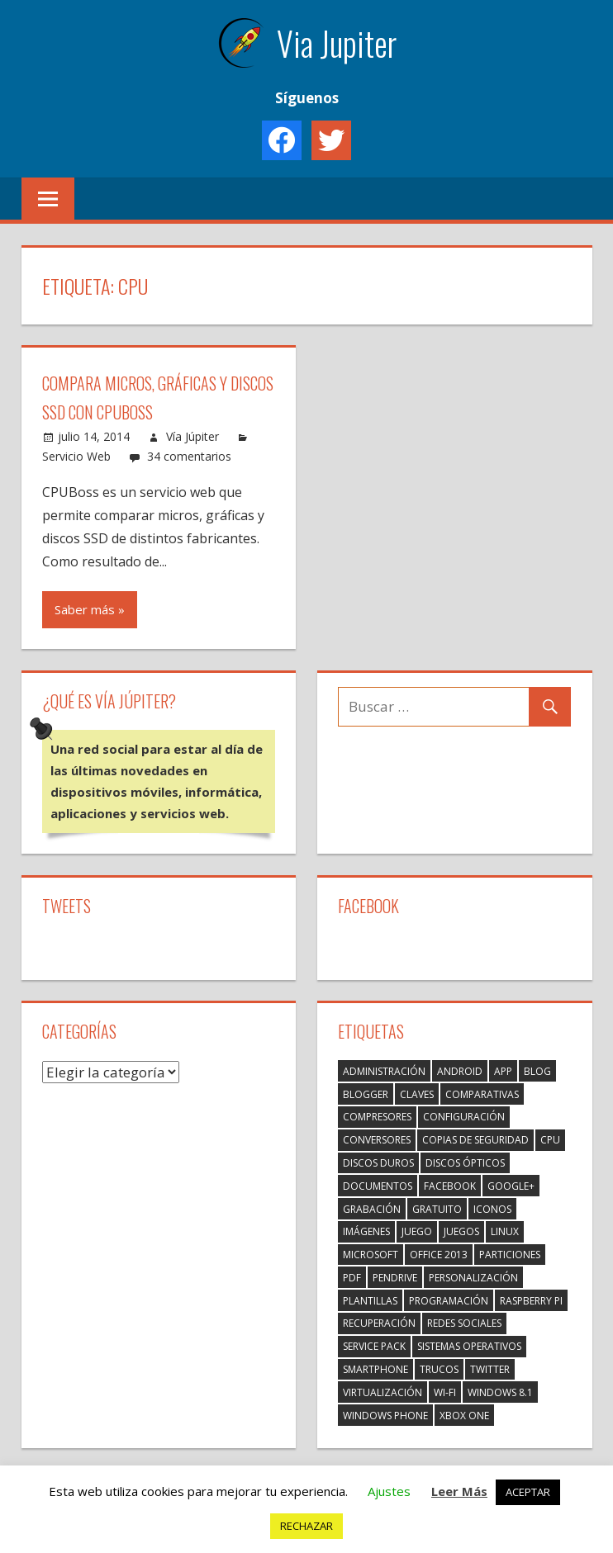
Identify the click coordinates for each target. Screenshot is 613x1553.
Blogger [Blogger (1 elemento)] (365, 1094)
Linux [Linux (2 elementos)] (505, 1231)
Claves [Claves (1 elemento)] (417, 1094)
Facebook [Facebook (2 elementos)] (450, 1186)
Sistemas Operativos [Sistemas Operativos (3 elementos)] (469, 1346)
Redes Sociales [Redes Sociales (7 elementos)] (464, 1323)
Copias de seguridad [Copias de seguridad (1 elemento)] (475, 1140)
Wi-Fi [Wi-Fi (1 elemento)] (445, 1392)
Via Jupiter (337, 43)
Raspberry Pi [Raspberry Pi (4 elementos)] (531, 1301)
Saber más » (90, 609)
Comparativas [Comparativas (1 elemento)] (482, 1094)
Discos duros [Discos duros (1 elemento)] (378, 1163)
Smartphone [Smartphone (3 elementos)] (375, 1369)
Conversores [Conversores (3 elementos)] (377, 1140)
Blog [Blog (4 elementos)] (537, 1071)
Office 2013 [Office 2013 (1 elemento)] (439, 1255)
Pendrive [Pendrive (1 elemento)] (395, 1278)
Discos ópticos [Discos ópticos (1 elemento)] (465, 1163)
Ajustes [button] (389, 1491)
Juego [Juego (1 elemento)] (417, 1231)
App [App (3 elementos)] (503, 1071)
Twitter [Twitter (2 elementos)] (490, 1369)
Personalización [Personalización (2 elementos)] (473, 1278)
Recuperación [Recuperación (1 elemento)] (379, 1323)
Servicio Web (76, 456)
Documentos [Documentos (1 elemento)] (377, 1186)
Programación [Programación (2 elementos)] (448, 1301)
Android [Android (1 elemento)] (459, 1071)
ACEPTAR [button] (528, 1491)
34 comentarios (189, 456)
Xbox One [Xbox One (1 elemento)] (464, 1416)
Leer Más (459, 1491)
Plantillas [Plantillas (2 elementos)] (370, 1301)
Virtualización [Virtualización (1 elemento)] (382, 1392)
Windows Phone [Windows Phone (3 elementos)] (385, 1416)
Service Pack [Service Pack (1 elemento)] (374, 1346)
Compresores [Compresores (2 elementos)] (377, 1117)
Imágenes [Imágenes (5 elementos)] (366, 1231)
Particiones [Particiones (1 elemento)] (509, 1255)
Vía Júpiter (192, 436)
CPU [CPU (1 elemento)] (550, 1140)
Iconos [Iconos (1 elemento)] (492, 1209)
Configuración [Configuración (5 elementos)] (464, 1117)
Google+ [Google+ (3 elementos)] (511, 1186)
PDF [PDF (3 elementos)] (352, 1278)
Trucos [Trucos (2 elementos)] (439, 1369)
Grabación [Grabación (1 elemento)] (372, 1209)
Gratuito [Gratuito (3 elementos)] (437, 1209)
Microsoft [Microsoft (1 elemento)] (370, 1255)
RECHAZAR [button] (306, 1525)
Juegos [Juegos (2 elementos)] (461, 1231)
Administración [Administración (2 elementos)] (384, 1071)
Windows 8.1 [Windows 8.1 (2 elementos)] (500, 1392)
